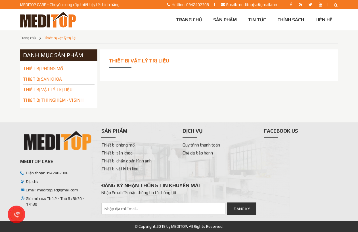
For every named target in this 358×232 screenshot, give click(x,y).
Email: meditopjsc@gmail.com (252, 4)
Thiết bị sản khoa (117, 153)
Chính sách (290, 19)
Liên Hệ (323, 19)
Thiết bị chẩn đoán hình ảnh (126, 160)
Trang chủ (189, 19)
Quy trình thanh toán (201, 145)
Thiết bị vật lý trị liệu (61, 38)
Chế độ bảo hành (198, 153)
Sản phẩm (225, 19)
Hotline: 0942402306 (190, 4)
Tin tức (257, 19)
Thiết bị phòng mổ (118, 145)
